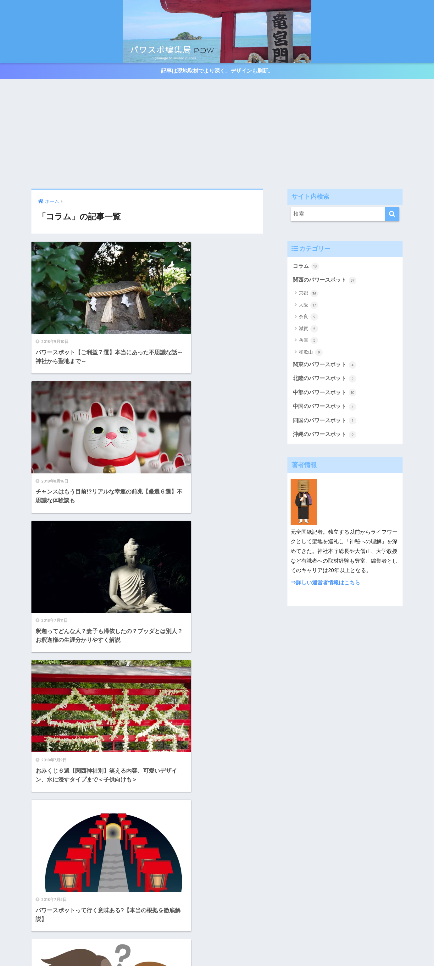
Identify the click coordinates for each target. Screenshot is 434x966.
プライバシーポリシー (217, 949)
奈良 (308, 317)
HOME (217, 926)
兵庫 (308, 341)
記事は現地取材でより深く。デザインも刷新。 (217, 71)
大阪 (308, 305)
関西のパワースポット (324, 280)
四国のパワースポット (324, 421)
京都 (308, 294)
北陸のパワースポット (324, 379)
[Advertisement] (217, 134)
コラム (306, 266)
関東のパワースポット (324, 365)
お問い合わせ (404, 939)
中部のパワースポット (324, 393)
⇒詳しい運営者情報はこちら (325, 584)
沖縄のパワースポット (324, 435)
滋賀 (308, 329)
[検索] (392, 214)
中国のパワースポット (324, 407)
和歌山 (311, 352)
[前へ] (138, 738)
